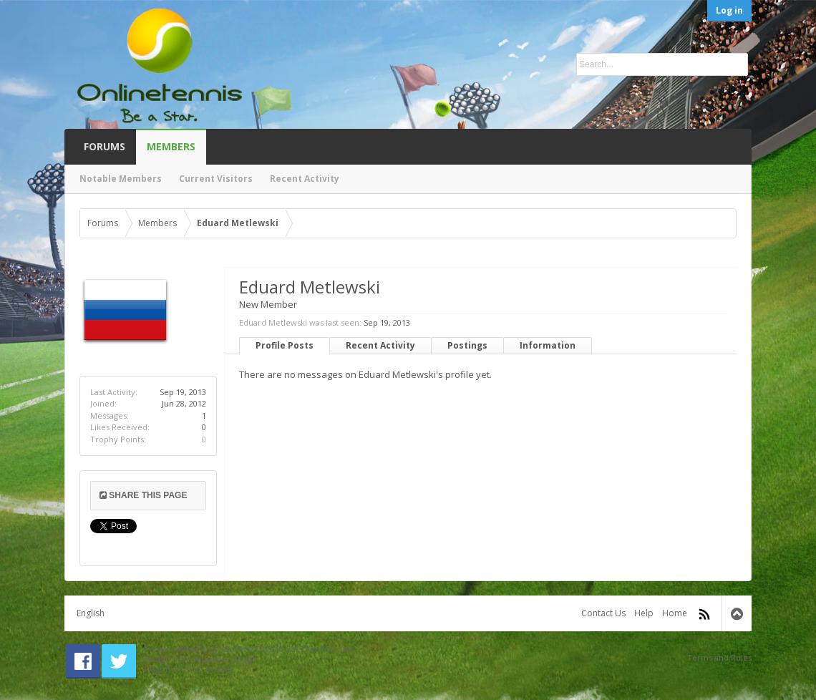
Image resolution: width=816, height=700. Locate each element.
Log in (729, 10)
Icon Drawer (210, 668)
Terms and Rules (719, 657)
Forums (104, 146)
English (91, 613)
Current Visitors (216, 178)
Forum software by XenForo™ (249, 648)
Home (674, 613)
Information (547, 345)
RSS (704, 614)
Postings (467, 345)
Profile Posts (285, 345)
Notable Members (120, 178)
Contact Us (603, 613)
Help (644, 613)
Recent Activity (380, 345)
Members (171, 146)
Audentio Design (225, 658)
